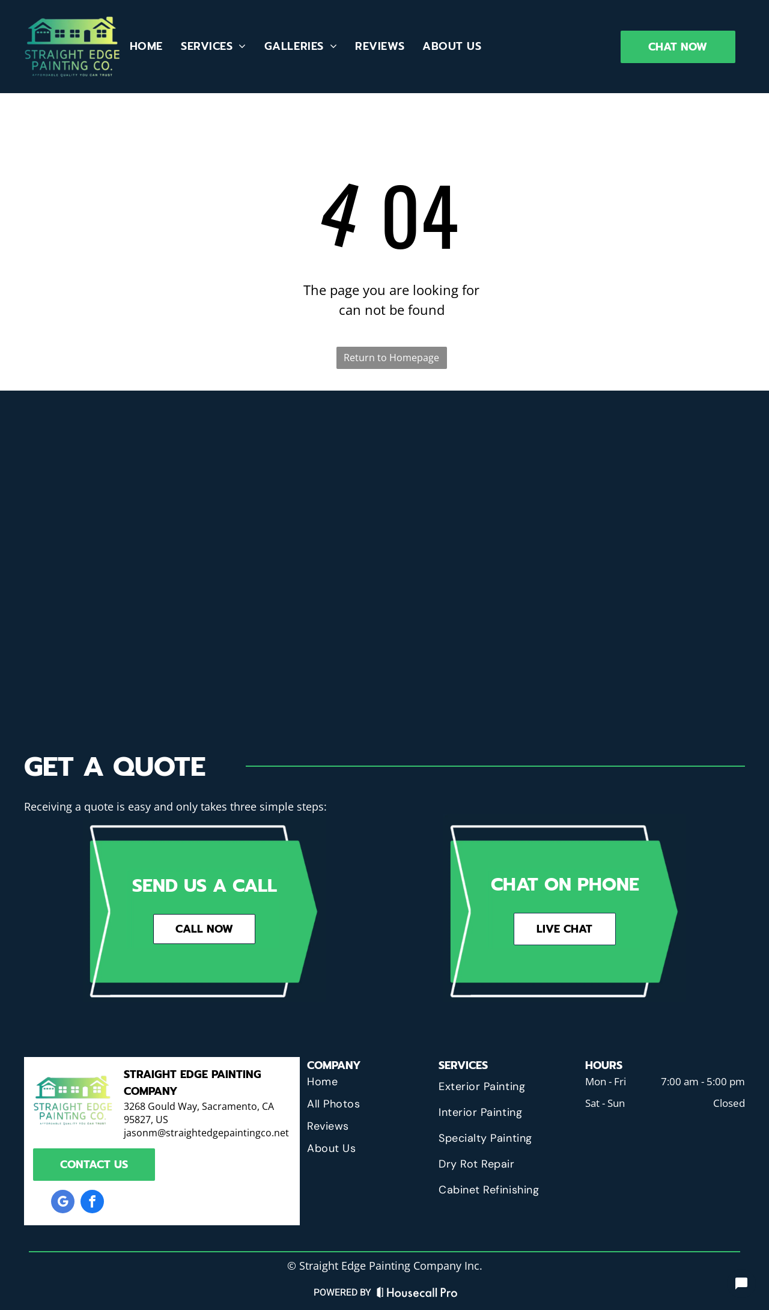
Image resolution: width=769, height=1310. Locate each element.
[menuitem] (146, 46)
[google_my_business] (62, 1203)
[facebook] (92, 1203)
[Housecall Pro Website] (417, 1295)
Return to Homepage (391, 357)
